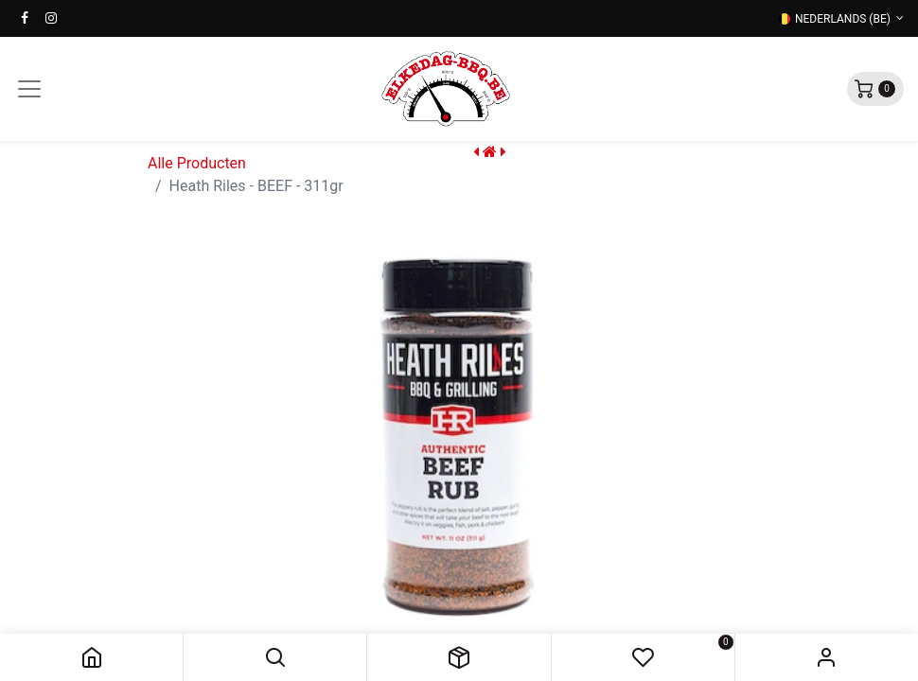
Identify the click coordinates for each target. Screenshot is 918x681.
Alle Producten (197, 163)
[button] (275, 657)
